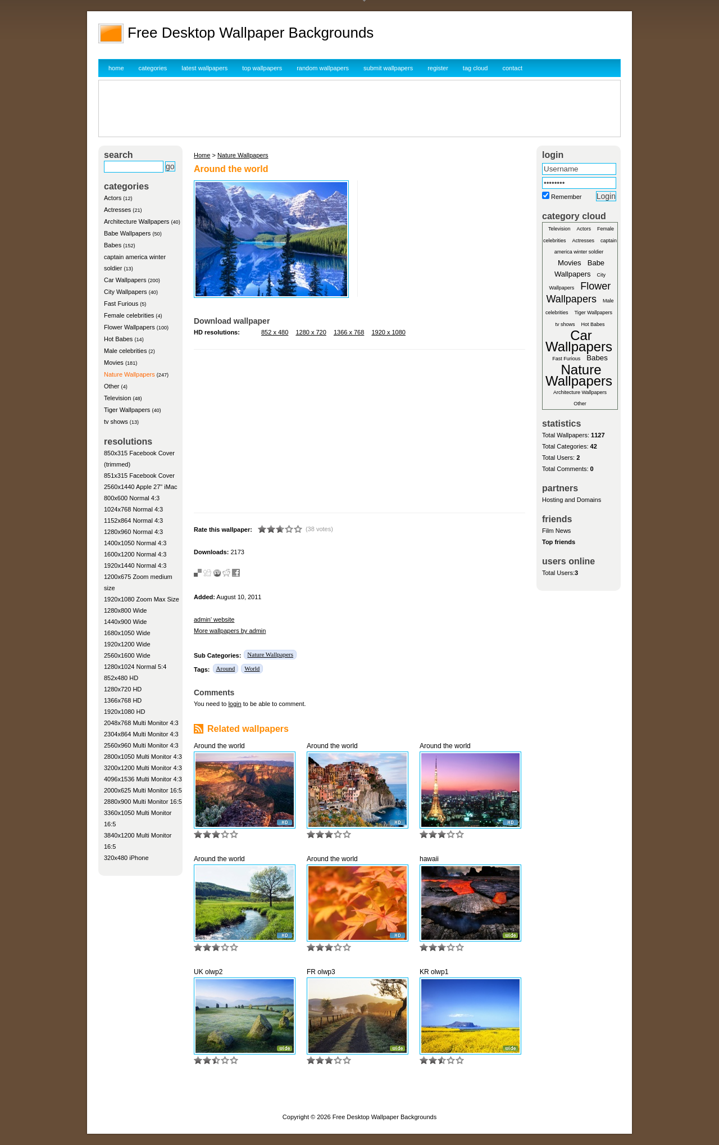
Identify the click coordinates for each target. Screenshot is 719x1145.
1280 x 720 (310, 332)
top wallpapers (262, 68)
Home (202, 155)
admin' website (214, 619)
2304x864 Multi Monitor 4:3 (141, 734)
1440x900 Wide (125, 621)
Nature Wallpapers (129, 374)
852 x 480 (274, 332)
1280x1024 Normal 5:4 (135, 666)
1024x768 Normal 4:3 (133, 509)
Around (225, 668)
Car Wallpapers (125, 280)
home (116, 68)
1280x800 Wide (125, 610)
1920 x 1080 (388, 332)
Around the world (219, 746)
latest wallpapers (204, 68)
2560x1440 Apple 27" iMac (141, 486)
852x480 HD (121, 678)
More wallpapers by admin (230, 630)
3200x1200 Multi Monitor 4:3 (143, 767)
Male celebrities (125, 350)
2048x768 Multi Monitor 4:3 (141, 722)
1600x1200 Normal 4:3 (135, 554)
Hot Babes (118, 339)
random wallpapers (323, 68)
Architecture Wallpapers (136, 221)
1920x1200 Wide (127, 644)
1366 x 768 (349, 332)
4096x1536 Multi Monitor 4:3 (143, 779)
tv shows (116, 421)
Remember (566, 196)
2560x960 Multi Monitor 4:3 (141, 745)
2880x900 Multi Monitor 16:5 (143, 801)
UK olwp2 (208, 972)
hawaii (429, 859)
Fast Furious (121, 303)
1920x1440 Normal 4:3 (135, 565)
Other (112, 386)
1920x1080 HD (124, 711)
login (234, 703)
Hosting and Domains (571, 499)
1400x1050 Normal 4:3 (135, 543)
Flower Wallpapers (129, 327)
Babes (112, 245)
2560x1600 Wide (127, 655)
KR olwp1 (434, 972)
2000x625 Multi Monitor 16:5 (143, 790)
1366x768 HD (123, 700)
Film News (556, 530)
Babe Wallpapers (127, 233)
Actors (112, 197)
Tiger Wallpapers (127, 409)
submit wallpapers (388, 68)
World (252, 668)
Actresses (117, 209)
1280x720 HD (123, 689)
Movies (114, 362)
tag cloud (475, 68)
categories (153, 68)
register (437, 68)
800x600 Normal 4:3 (132, 498)
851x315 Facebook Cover (139, 475)
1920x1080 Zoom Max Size (141, 599)
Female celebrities (129, 315)
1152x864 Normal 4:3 (133, 520)
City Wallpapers (125, 291)
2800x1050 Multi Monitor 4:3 (143, 756)
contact (512, 68)
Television (117, 398)
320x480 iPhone (126, 857)
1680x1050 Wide (127, 633)
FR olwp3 (321, 972)
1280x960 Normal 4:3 (133, 531)
